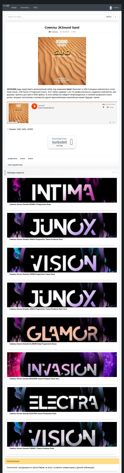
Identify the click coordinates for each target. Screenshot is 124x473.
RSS (45, 7)
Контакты (34, 7)
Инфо (23, 7)
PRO (11, 7)
